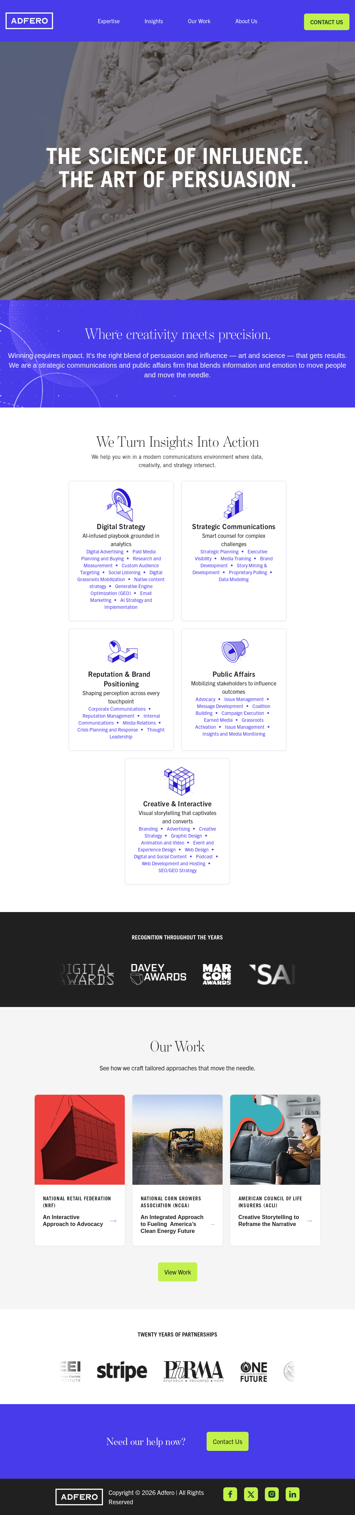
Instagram (272, 1494)
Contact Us (326, 21)
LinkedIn (293, 1494)
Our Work (199, 20)
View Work (177, 1272)
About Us (246, 20)
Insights (154, 20)
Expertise (109, 20)
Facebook (230, 1494)
